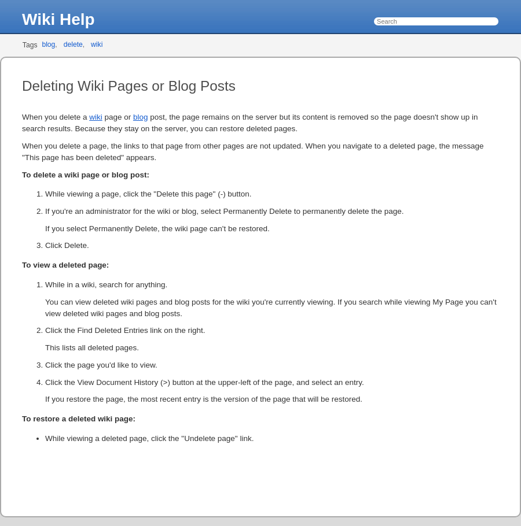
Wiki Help (58, 19)
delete (73, 44)
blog (48, 44)
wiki (96, 44)
